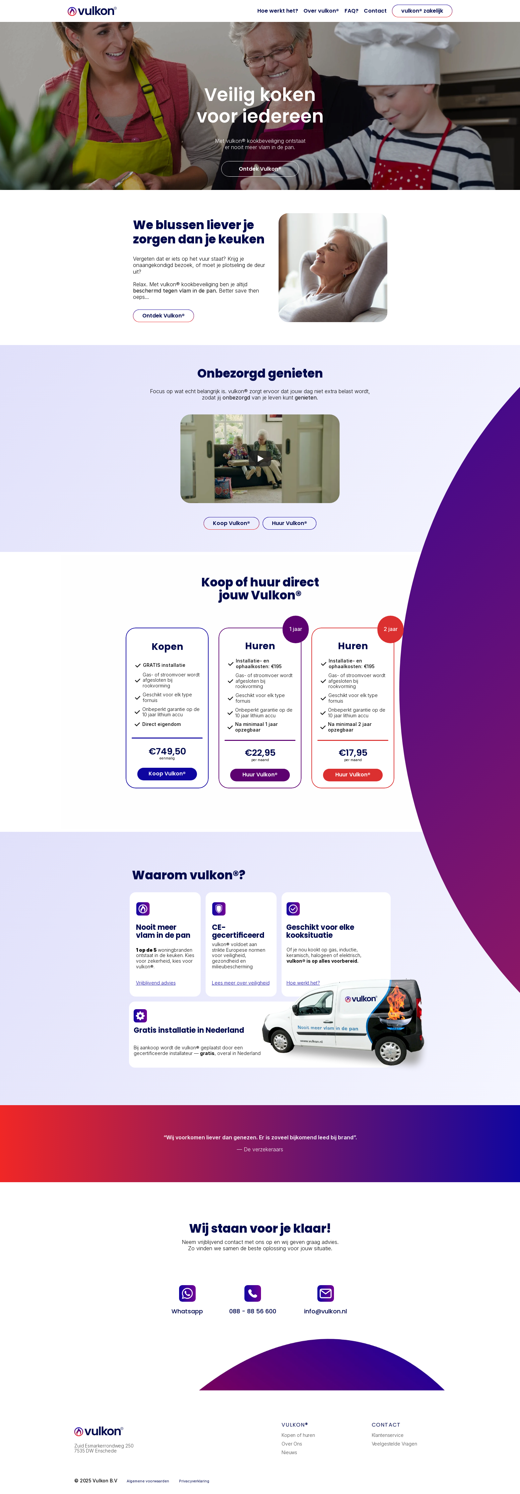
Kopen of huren (298, 1435)
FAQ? (351, 11)
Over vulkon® (321, 11)
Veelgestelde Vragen (394, 1444)
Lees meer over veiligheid (241, 983)
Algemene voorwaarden (148, 1481)
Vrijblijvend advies (156, 983)
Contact (375, 11)
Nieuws (289, 1452)
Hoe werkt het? (277, 11)
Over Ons (292, 1444)
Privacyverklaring (194, 1481)
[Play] (260, 459)
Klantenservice (388, 1435)
